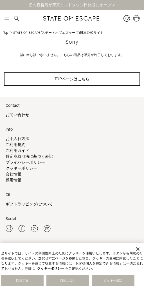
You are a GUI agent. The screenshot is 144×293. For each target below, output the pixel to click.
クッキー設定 (113, 281)
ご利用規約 (15, 144)
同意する (22, 281)
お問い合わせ (17, 114)
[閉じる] (138, 249)
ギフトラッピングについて (29, 204)
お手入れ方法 (17, 138)
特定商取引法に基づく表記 (29, 156)
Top (5, 32)
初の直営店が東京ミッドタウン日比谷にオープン (72, 5)
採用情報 (13, 180)
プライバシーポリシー (25, 162)
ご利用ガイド (17, 150)
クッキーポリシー (21, 168)
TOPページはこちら (72, 79)
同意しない (68, 281)
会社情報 (13, 174)
